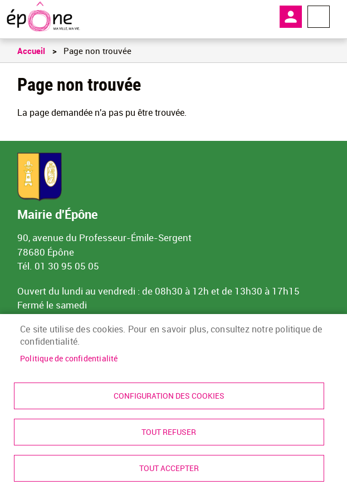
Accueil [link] (31, 50)
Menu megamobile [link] (318, 17)
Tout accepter (169, 468)
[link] (43, 16)
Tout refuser (168, 432)
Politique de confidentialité (69, 359)
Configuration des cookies (169, 396)
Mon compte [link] (291, 17)
